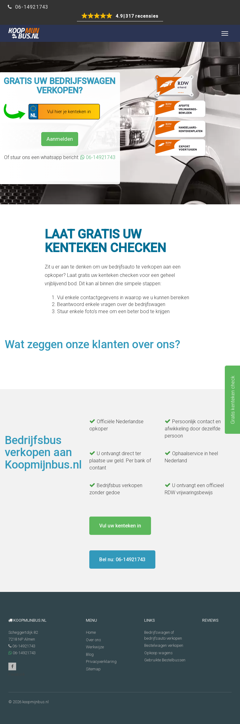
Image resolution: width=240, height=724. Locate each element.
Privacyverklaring (101, 661)
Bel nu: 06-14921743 (122, 559)
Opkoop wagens (158, 653)
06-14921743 (28, 7)
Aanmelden (60, 139)
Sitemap (93, 669)
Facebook (12, 667)
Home (91, 632)
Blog (90, 654)
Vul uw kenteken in (120, 526)
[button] (120, 16)
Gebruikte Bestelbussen (164, 660)
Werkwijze (95, 647)
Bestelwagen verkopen (163, 645)
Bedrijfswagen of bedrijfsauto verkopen (163, 635)
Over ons (93, 639)
